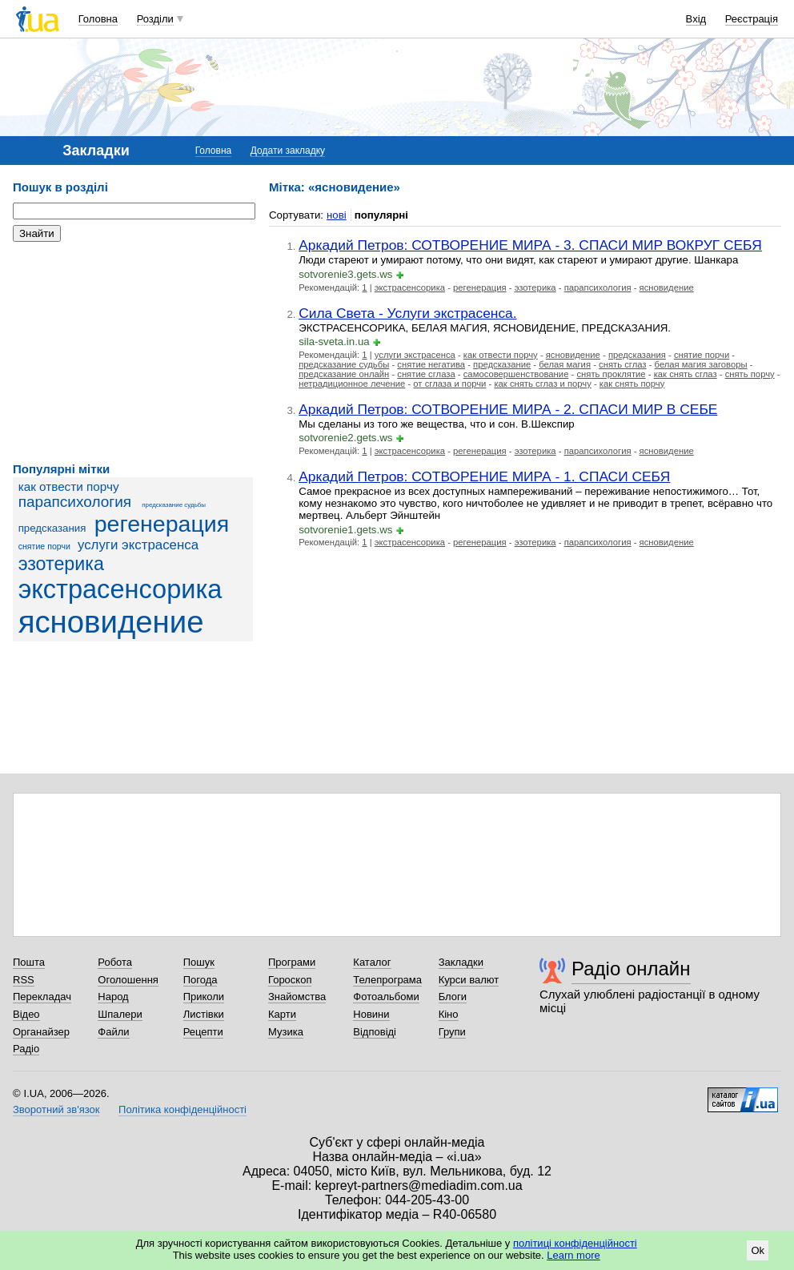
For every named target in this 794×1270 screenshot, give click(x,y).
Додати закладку (288, 150)
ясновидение (111, 622)
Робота (115, 962)
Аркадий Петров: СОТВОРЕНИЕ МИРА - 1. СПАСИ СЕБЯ (484, 476)
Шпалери (120, 1014)
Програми (291, 962)
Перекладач (42, 997)
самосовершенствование (516, 374)
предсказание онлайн (344, 374)
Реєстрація (751, 19)
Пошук (199, 962)
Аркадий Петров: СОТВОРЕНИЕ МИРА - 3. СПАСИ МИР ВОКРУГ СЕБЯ (530, 245)
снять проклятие (610, 374)
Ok (757, 1250)
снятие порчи (44, 546)
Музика (285, 1032)
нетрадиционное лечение (352, 383)
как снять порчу (632, 383)
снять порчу (750, 374)
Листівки (203, 1014)
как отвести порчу (68, 486)
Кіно (449, 1014)
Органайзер (41, 1032)
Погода (200, 980)
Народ (113, 997)
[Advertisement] (133, 352)
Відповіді (374, 1032)
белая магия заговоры (701, 364)
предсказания (52, 528)
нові (337, 215)
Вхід (696, 19)
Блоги (453, 997)
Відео (26, 1014)
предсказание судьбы (174, 504)
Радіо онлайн (631, 968)
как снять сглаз (685, 374)
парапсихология (74, 501)
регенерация (162, 524)
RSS (23, 980)
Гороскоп (289, 980)
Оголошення (128, 980)
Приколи (203, 997)
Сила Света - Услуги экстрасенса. (407, 313)
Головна (98, 19)
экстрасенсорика (120, 589)
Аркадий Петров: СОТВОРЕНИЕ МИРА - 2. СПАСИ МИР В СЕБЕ (508, 409)
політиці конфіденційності (575, 1243)
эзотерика (61, 563)
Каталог (372, 962)
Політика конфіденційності (182, 1109)
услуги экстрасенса (138, 545)
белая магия (565, 364)
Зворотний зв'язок (56, 1109)
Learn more (573, 1255)
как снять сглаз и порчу (542, 383)
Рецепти (203, 1032)
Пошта (29, 962)
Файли (113, 1032)
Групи (452, 1032)
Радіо (26, 1049)
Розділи (155, 19)
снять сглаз (623, 364)
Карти (282, 1014)
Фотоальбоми (386, 997)
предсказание (502, 364)
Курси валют (469, 980)
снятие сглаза (426, 374)
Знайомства (297, 997)
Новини (371, 1014)
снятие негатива (431, 364)
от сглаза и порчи (449, 383)
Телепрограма (387, 980)
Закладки (461, 962)
